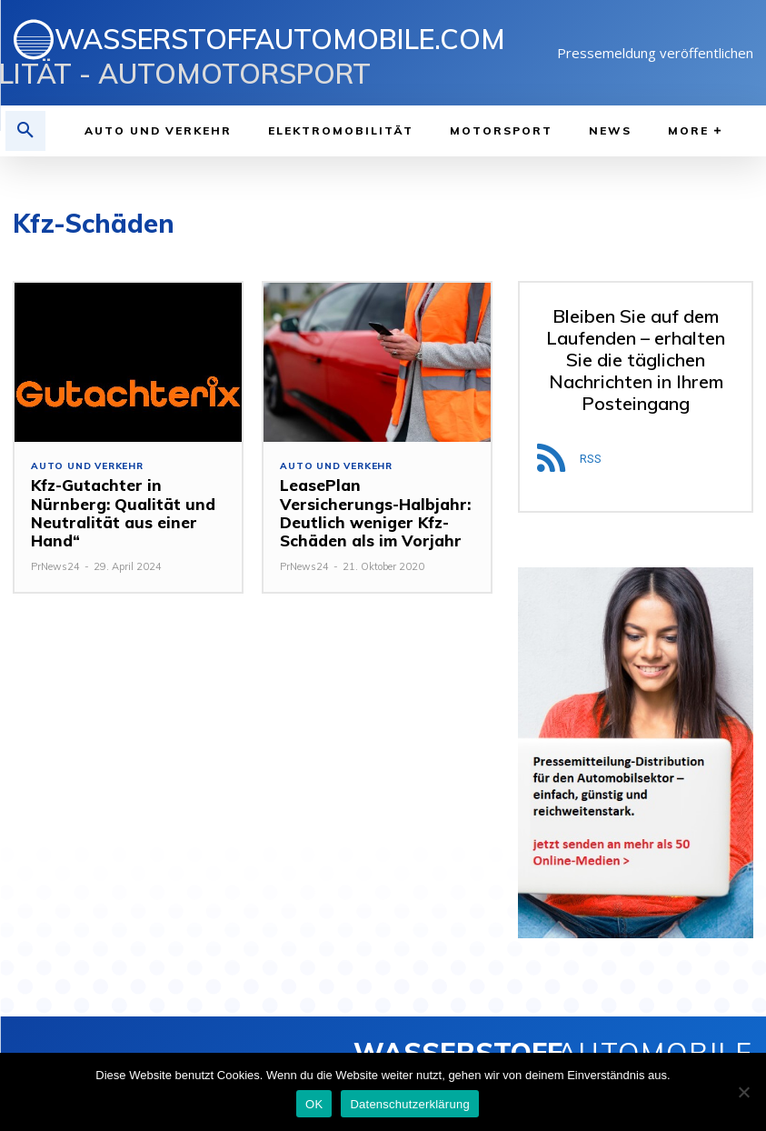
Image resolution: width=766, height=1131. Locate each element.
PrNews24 (55, 566)
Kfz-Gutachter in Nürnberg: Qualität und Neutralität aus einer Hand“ (114, 512)
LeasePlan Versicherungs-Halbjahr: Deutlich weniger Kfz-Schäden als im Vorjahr (377, 512)
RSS (591, 458)
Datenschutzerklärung (409, 1104)
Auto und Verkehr (87, 466)
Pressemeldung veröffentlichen (655, 53)
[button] (25, 131)
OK (314, 1104)
